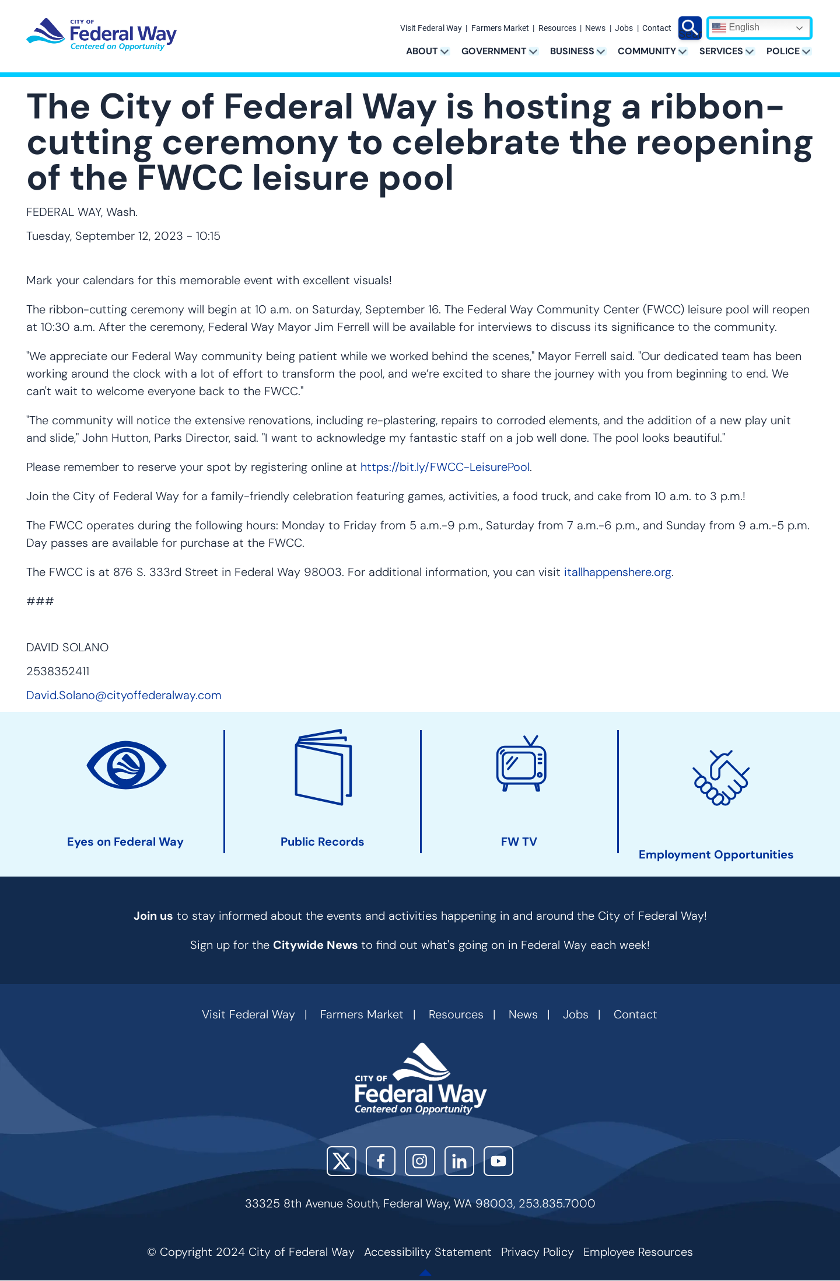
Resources (557, 29)
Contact (656, 29)
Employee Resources (638, 1251)
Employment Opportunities (716, 854)
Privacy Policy (537, 1251)
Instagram (420, 1161)
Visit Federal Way (431, 29)
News (595, 29)
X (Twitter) (341, 1161)
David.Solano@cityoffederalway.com (124, 695)
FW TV (519, 842)
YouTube (498, 1161)
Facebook (381, 1161)
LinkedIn (459, 1161)
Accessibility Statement (428, 1251)
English (736, 28)
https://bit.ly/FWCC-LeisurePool (445, 466)
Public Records (323, 842)
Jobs (624, 29)
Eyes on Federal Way (125, 842)
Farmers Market (500, 29)
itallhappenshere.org (617, 572)
